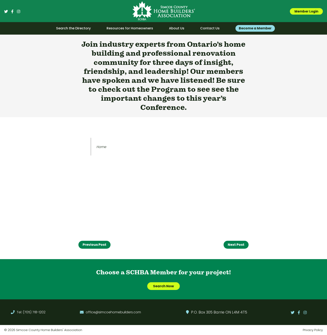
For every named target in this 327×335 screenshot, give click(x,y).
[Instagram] (18, 11)
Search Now (163, 286)
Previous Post (94, 244)
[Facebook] (12, 11)
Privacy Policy (313, 330)
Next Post (236, 244)
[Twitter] (6, 11)
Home (101, 146)
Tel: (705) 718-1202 (31, 312)
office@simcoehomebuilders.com (113, 312)
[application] (92, 28)
